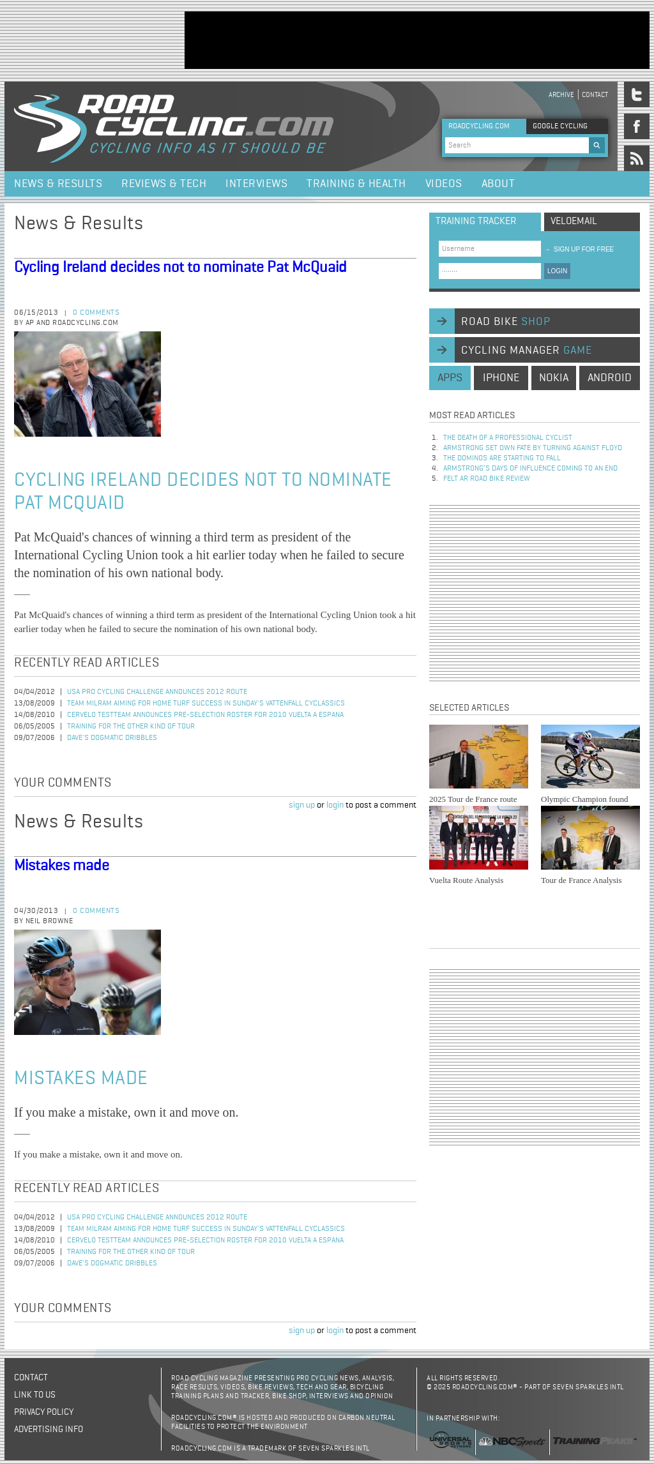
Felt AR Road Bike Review (486, 479)
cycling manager (526, 350)
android (610, 378)
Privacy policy (43, 1412)
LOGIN (557, 271)
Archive (561, 94)
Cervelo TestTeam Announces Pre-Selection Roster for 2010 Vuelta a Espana (205, 715)
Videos (443, 184)
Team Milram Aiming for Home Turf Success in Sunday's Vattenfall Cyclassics (206, 703)
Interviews (256, 184)
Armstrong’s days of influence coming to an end (530, 468)
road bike (506, 322)
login (335, 805)
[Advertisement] (417, 40)
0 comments (96, 313)
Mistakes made (61, 865)
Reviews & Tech (163, 184)
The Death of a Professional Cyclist (507, 438)
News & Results (58, 184)
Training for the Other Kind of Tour (131, 726)
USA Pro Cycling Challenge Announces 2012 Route (157, 692)
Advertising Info (48, 1429)
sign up (302, 805)
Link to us (35, 1395)
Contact (595, 94)
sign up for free (579, 249)
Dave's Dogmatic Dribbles (112, 738)
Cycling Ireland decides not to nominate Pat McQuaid (180, 267)
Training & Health (356, 184)
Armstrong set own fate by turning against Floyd (532, 448)
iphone (501, 378)
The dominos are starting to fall (502, 458)
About (498, 184)
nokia (553, 378)
